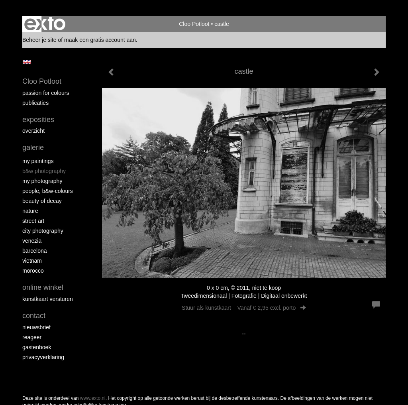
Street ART (33, 221)
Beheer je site (39, 40)
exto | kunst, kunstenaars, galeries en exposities (44, 24)
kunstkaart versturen (47, 299)
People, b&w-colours (47, 191)
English (26, 62)
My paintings (38, 161)
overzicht (33, 131)
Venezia (31, 241)
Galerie (33, 147)
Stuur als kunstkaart (244, 308)
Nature (30, 211)
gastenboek (36, 347)
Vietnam (32, 261)
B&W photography (44, 171)
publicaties (35, 103)
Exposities (38, 120)
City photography (42, 231)
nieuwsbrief (36, 327)
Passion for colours (45, 93)
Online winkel (42, 287)
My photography (42, 181)
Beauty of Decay (42, 201)
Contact (33, 316)
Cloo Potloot (194, 24)
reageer (31, 337)
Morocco (33, 270)
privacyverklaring (43, 357)
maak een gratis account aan (100, 40)
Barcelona (34, 251)
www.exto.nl (93, 398)
